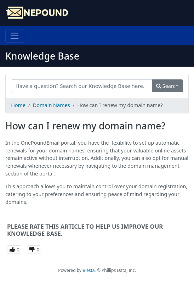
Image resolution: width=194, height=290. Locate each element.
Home (18, 105)
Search (167, 86)
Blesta (88, 270)
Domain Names (51, 105)
